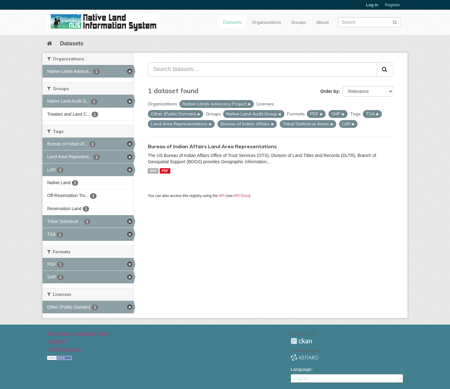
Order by (329, 91)
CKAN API (57, 341)
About (322, 22)
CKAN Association (64, 349)
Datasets (232, 22)
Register (392, 5)
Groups (298, 22)
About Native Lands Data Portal (77, 333)
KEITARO (305, 357)
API (221, 196)
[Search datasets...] (262, 69)
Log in (372, 5)
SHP (153, 171)
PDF (165, 171)
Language (301, 369)
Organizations (266, 22)
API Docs (241, 196)
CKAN (301, 341)
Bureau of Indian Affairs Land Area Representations (212, 146)
